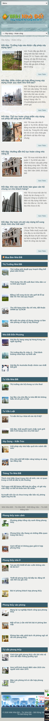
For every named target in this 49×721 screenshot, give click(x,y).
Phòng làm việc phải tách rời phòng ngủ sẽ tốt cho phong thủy (29, 636)
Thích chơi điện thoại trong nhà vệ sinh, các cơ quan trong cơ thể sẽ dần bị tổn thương (24, 479)
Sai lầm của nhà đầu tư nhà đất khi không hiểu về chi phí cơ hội (28, 398)
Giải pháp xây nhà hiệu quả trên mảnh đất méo (28, 447)
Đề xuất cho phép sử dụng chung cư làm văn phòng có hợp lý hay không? (28, 321)
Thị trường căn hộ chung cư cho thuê (26, 384)
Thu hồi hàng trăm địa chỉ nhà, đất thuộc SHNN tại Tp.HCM (27, 309)
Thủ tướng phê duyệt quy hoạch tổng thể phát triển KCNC (28, 270)
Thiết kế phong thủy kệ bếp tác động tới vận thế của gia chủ (27, 579)
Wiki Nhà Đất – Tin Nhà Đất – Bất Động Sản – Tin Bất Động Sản (28, 713)
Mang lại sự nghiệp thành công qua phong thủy (28, 611)
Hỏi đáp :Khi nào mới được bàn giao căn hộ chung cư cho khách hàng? (23, 188)
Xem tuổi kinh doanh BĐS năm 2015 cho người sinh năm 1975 (27, 668)
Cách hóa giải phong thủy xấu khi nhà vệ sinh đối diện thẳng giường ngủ (28, 655)
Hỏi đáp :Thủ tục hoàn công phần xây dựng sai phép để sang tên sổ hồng (23, 117)
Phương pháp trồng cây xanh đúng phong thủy (28, 521)
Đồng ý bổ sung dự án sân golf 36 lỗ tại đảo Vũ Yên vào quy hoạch (27, 296)
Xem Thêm (42, 74)
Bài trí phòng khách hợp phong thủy (26, 591)
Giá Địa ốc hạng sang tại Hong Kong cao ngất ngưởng (27, 340)
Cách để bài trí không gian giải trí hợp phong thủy (26, 547)
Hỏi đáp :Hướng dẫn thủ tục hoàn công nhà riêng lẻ (22, 153)
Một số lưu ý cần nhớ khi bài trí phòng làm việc (28, 624)
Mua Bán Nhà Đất (13, 257)
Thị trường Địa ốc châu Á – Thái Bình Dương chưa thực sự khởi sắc (26, 353)
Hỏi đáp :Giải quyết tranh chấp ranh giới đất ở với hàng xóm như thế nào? (27, 430)
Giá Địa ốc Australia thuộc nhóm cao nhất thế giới (28, 366)
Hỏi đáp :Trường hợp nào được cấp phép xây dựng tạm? (23, 46)
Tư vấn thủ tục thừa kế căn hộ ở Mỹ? (26, 416)
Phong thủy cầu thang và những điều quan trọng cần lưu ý (28, 534)
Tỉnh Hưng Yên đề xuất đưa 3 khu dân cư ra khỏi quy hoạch (28, 283)
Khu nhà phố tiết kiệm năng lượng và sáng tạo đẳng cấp (28, 460)
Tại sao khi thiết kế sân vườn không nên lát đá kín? (27, 566)
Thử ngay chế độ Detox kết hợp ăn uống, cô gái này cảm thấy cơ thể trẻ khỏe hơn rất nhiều (23, 487)
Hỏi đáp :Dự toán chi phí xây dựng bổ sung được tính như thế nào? (22, 223)
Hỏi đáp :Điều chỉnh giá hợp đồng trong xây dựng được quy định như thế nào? (23, 81)
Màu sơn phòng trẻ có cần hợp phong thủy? (26, 681)
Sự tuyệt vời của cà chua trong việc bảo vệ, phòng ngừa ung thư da (23, 496)
